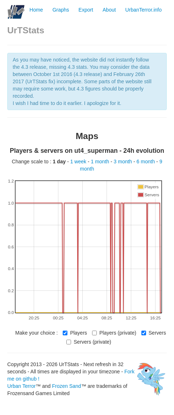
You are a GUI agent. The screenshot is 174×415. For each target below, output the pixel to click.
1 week (79, 161)
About (109, 10)
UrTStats (25, 30)
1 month (101, 161)
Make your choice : (36, 333)
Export (86, 10)
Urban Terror (21, 386)
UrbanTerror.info (143, 10)
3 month (123, 161)
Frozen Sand (66, 386)
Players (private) (114, 333)
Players (75, 333)
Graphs (61, 10)
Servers (153, 333)
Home (36, 10)
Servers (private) (88, 342)
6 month (146, 161)
